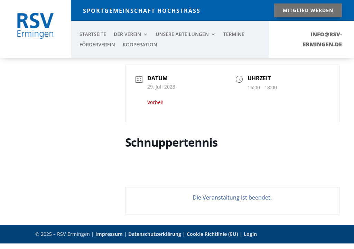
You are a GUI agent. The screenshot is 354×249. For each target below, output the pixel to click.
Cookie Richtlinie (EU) (212, 234)
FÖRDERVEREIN (97, 45)
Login (250, 234)
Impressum (109, 234)
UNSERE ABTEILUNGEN (182, 34)
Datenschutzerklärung (154, 234)
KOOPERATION (140, 45)
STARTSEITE (93, 34)
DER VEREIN (127, 34)
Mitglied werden (308, 10)
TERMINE (233, 34)
